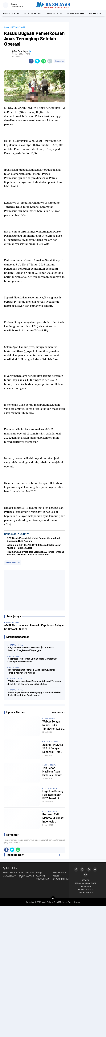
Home (6, 27)
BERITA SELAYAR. (27, 872)
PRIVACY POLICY (85, 889)
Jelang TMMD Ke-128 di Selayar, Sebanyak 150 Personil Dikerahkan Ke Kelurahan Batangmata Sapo (53, 748)
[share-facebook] (31, 61)
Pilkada (55, 876)
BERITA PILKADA (75, 13)
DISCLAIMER (85, 886)
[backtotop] (53, 899)
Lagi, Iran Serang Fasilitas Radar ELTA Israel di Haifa (52, 795)
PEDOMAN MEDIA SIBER (85, 883)
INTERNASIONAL (51, 788)
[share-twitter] (37, 61)
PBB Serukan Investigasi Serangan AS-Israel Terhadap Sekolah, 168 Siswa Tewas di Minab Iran (34, 682)
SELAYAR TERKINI (33, 13)
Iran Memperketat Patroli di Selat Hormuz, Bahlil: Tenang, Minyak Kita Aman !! (31, 671)
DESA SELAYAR (54, 13)
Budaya (39, 872)
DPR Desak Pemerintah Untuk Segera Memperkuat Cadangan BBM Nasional (32, 660)
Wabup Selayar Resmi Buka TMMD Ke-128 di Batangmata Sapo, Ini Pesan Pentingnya (53, 725)
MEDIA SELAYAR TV (26, 877)
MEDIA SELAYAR (11, 13)
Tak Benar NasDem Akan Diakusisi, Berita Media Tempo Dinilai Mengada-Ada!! (52, 771)
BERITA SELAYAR (51, 742)
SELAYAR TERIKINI (60, 879)
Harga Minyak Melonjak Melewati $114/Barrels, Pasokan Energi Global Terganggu (30, 649)
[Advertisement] (34, 590)
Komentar (59, 61)
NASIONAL (40, 876)
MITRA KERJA (85, 892)
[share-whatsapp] (43, 61)
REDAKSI (85, 880)
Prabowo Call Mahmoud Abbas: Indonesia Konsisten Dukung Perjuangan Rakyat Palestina (53, 818)
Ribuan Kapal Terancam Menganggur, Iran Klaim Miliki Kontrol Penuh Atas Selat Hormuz (34, 694)
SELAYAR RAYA (96, 13)
